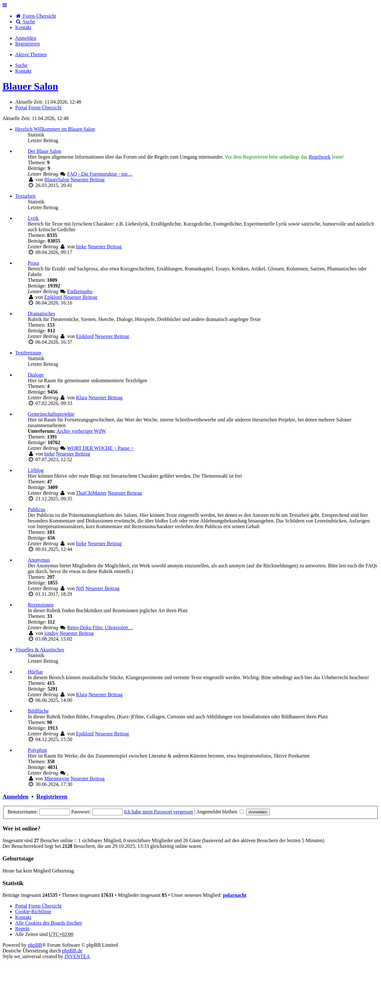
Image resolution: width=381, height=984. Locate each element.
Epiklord (53, 297)
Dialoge (36, 374)
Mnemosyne (56, 778)
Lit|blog (36, 470)
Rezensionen (41, 604)
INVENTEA (77, 956)
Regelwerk (320, 157)
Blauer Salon (30, 86)
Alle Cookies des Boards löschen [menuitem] (48, 923)
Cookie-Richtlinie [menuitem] (33, 911)
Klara (81, 397)
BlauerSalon (56, 179)
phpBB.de (72, 950)
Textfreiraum (28, 352)
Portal (21, 107)
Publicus (36, 509)
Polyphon (37, 750)
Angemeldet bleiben (220, 811)
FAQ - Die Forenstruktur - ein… (99, 174)
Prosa (33, 263)
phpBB (35, 945)
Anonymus (39, 560)
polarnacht (235, 895)
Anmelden (15, 796)
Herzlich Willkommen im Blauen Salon (55, 129)
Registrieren (51, 796)
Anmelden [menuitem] (25, 38)
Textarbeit (25, 196)
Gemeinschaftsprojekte (51, 414)
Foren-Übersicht (45, 906)
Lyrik (33, 218)
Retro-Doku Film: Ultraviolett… (100, 627)
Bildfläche (38, 711)
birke (81, 246)
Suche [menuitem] (25, 21)
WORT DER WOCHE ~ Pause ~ (100, 448)
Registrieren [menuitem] (27, 43)
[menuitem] (23, 27)
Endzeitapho (79, 291)
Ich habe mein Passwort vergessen (158, 811)
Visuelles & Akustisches (39, 649)
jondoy (51, 633)
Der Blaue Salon (44, 151)
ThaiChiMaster (91, 493)
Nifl (80, 588)
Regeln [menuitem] (22, 928)
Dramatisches (41, 313)
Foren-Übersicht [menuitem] (35, 16)
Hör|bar (35, 671)
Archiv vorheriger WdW (81, 431)
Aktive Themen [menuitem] (31, 54)
